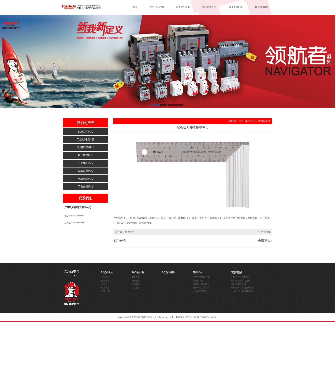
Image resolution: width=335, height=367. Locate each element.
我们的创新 (183, 7)
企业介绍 (105, 277)
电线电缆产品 (85, 178)
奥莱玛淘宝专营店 (201, 287)
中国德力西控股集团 (240, 277)
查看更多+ (265, 241)
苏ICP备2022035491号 (207, 317)
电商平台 (198, 272)
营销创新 (136, 284)
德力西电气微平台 (201, 291)
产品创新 (136, 287)
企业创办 (105, 280)
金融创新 (136, 280)
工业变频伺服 (85, 186)
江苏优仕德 (190, 317)
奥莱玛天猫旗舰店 (201, 284)
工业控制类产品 (85, 139)
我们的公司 (157, 7)
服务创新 (136, 277)
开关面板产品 (85, 163)
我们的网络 (262, 7)
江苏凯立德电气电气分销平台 (201, 279)
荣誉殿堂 (105, 291)
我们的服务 (236, 7)
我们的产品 (209, 7)
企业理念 (105, 287)
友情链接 (236, 272)
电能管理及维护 (85, 147)
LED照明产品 (85, 171)
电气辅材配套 (85, 155)
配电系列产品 (85, 131)
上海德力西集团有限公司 (242, 291)
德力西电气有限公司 (240, 280)
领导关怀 (105, 284)
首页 (135, 7)
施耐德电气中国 (238, 284)
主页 (241, 121)
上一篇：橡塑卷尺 (125, 232)
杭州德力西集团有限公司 (242, 287)
